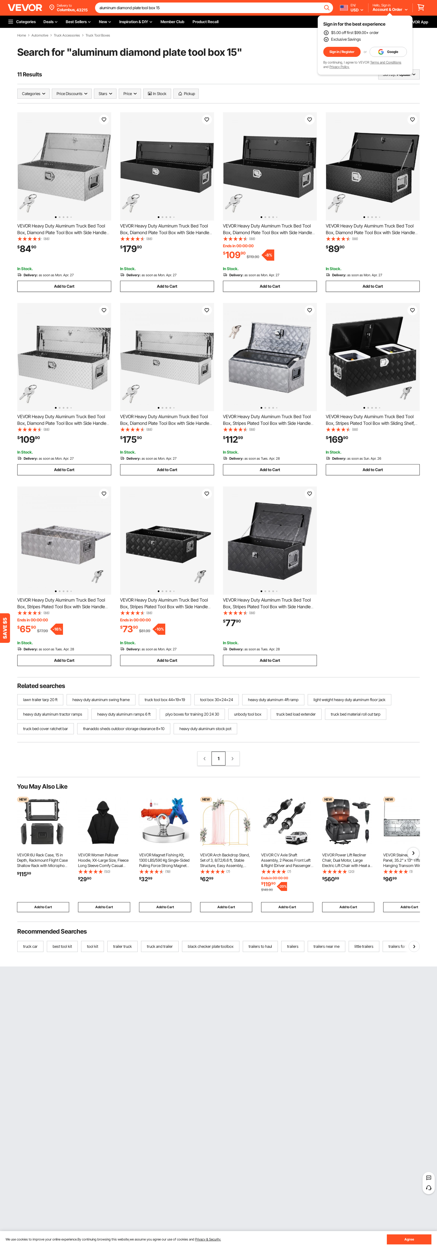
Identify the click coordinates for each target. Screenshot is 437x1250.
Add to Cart (64, 286)
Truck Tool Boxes (98, 35)
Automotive (39, 35)
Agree (409, 1239)
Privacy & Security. (208, 1239)
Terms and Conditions (385, 62)
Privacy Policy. (339, 67)
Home (21, 35)
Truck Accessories (67, 35)
